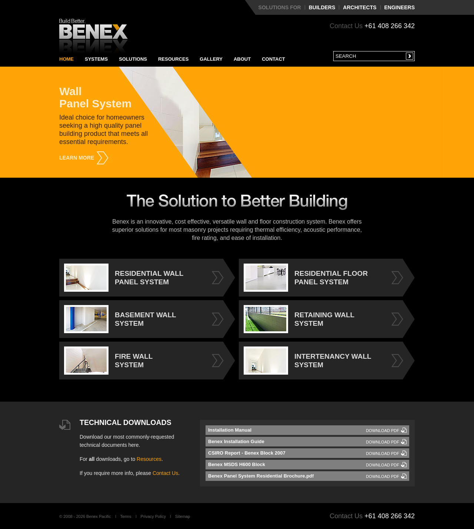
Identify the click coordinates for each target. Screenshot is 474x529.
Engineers (399, 7)
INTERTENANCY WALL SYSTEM (307, 360)
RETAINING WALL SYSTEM (299, 319)
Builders (322, 7)
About (242, 59)
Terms (125, 516)
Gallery (211, 59)
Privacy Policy (153, 516)
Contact (273, 59)
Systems (96, 59)
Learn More (76, 158)
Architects (359, 7)
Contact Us (165, 473)
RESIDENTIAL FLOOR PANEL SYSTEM (306, 278)
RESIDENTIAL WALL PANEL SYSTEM (123, 278)
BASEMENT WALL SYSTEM (120, 319)
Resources (173, 59)
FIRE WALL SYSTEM (108, 360)
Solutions (133, 59)
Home (66, 59)
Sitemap (182, 516)
